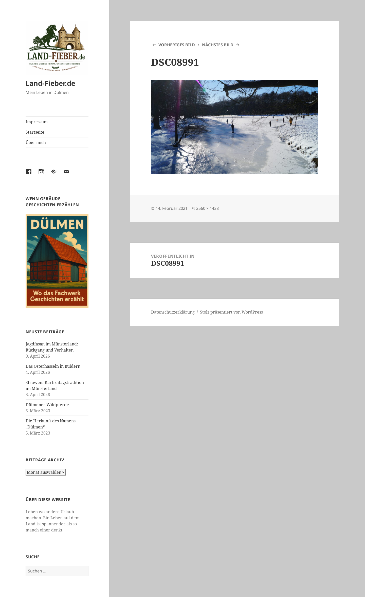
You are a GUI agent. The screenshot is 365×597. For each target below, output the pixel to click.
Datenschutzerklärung (173, 312)
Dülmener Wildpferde (47, 404)
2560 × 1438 (207, 208)
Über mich (36, 142)
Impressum (37, 122)
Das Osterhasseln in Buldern (53, 366)
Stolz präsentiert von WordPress (231, 312)
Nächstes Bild (217, 45)
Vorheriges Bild (176, 45)
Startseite (35, 132)
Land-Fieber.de (50, 83)
